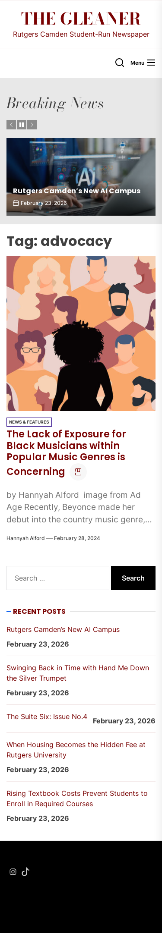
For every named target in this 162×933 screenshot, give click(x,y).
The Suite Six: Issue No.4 (46, 716)
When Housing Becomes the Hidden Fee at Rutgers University (76, 749)
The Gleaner (81, 19)
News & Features (29, 421)
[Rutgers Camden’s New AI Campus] (81, 177)
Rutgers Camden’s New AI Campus (76, 191)
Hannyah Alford (25, 538)
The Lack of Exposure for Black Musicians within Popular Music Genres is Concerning (66, 452)
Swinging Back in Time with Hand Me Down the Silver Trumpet (77, 672)
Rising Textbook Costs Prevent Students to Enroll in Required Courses (77, 798)
